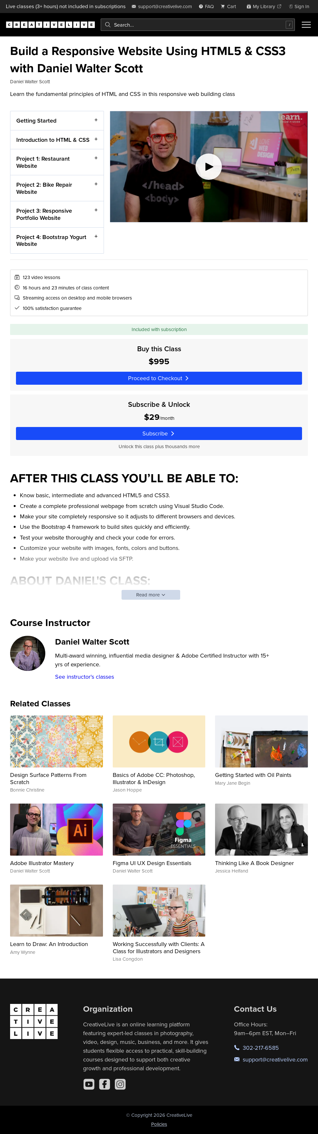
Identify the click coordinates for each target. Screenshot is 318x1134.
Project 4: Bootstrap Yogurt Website (51, 240)
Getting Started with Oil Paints (253, 775)
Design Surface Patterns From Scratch (48, 778)
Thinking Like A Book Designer (254, 863)
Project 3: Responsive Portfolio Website (44, 214)
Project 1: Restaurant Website (43, 162)
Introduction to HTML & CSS (53, 140)
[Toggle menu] (306, 25)
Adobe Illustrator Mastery (42, 863)
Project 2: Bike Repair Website (44, 188)
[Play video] (209, 166)
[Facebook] (104, 1084)
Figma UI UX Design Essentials (152, 863)
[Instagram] (120, 1084)
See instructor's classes (84, 677)
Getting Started (36, 120)
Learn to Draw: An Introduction (49, 944)
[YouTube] (89, 1084)
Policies (159, 1124)
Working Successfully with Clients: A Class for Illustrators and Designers (159, 947)
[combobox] (198, 25)
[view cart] (230, 6)
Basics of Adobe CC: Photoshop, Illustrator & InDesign (154, 778)
